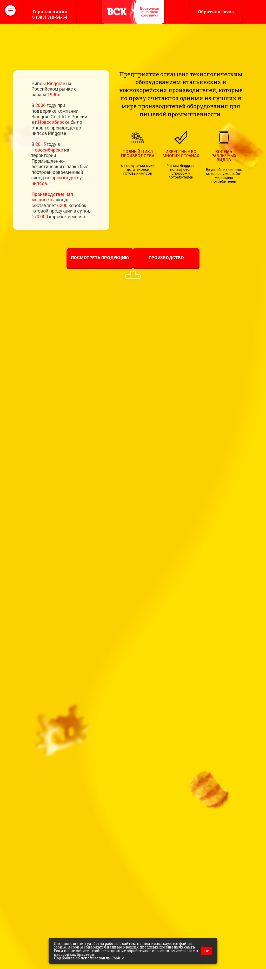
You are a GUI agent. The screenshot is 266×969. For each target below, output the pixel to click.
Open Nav (12, 10)
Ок (206, 951)
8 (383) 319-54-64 (50, 14)
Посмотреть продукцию (100, 257)
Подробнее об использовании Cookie (89, 958)
